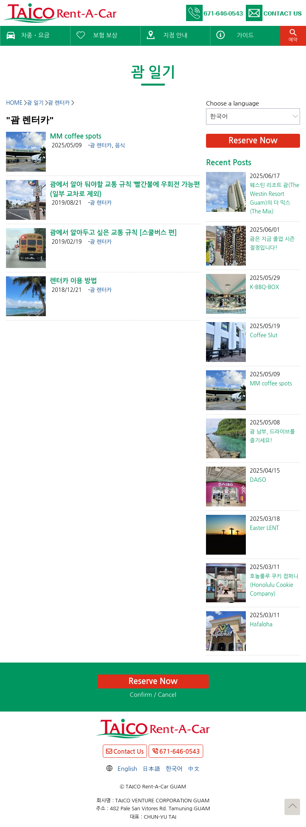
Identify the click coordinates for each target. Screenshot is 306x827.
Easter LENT (264, 528)
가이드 (245, 35)
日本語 (152, 769)
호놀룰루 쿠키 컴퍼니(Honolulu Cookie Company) (274, 584)
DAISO (258, 480)
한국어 (174, 769)
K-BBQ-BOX (264, 287)
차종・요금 (35, 35)
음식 (120, 145)
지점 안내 (175, 35)
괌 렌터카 (101, 145)
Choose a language (232, 103)
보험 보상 (105, 35)
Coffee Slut (263, 335)
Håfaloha (261, 624)
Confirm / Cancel (153, 695)
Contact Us (128, 752)
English (127, 769)
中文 (194, 769)
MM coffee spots (75, 136)
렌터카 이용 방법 (73, 281)
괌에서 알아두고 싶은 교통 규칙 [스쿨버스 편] (113, 232)
